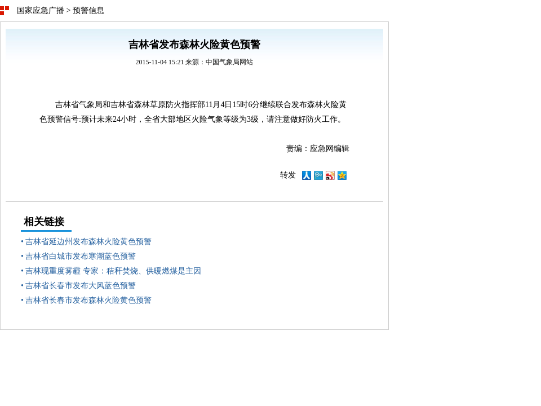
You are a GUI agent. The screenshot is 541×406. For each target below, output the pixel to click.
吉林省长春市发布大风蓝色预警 (80, 285)
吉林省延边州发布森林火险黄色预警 (88, 241)
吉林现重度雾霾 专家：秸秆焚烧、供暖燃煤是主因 (113, 271)
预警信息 (88, 10)
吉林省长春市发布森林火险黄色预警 (88, 300)
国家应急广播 (40, 10)
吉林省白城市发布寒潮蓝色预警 (80, 256)
